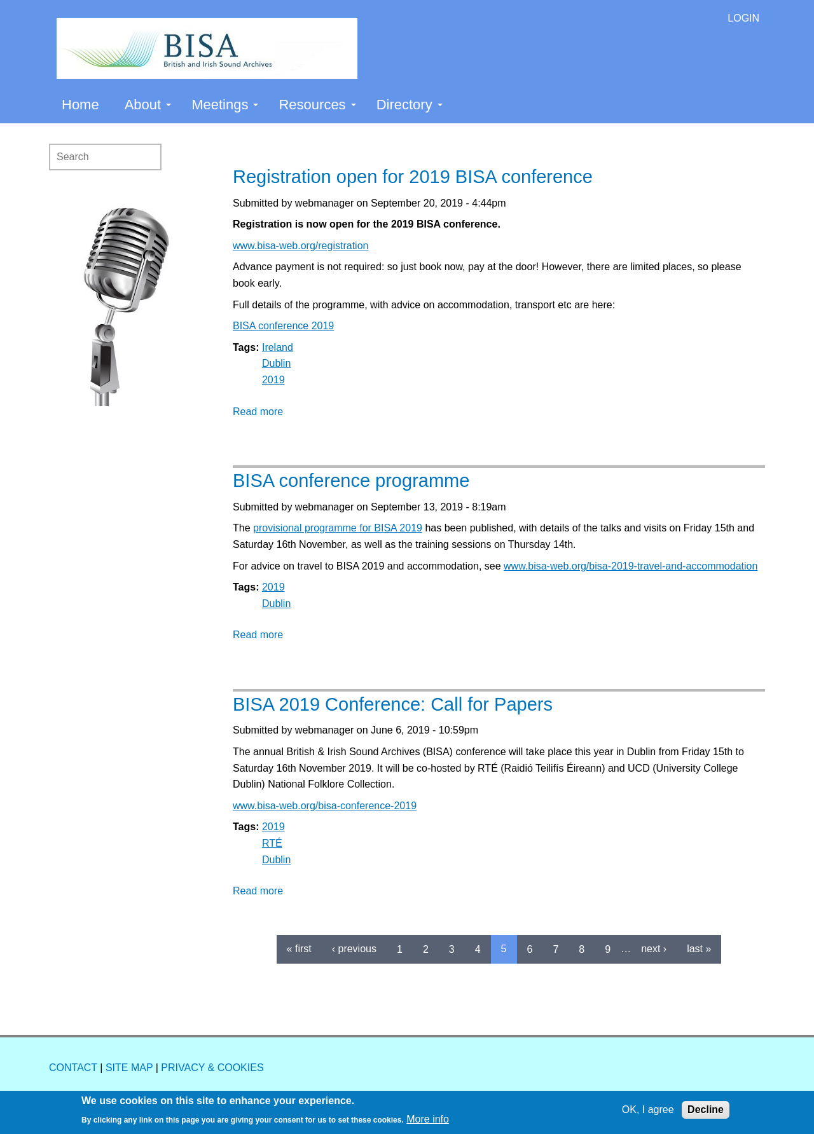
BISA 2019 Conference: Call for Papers (393, 704)
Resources (317, 105)
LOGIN (743, 18)
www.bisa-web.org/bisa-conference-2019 (325, 805)
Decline (705, 1109)
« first (299, 948)
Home (80, 105)
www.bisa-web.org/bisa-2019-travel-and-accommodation (630, 566)
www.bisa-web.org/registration (300, 245)
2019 (273, 379)
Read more (258, 411)
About (148, 105)
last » (699, 948)
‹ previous (354, 948)
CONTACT (73, 1067)
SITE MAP (129, 1067)
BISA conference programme (351, 480)
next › (653, 948)
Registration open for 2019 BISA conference (413, 177)
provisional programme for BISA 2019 (337, 528)
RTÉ (272, 843)
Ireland (277, 347)
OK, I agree (648, 1109)
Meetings (224, 105)
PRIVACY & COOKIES (212, 1067)
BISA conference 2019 (283, 325)
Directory (409, 105)
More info (427, 1119)
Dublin (276, 363)
